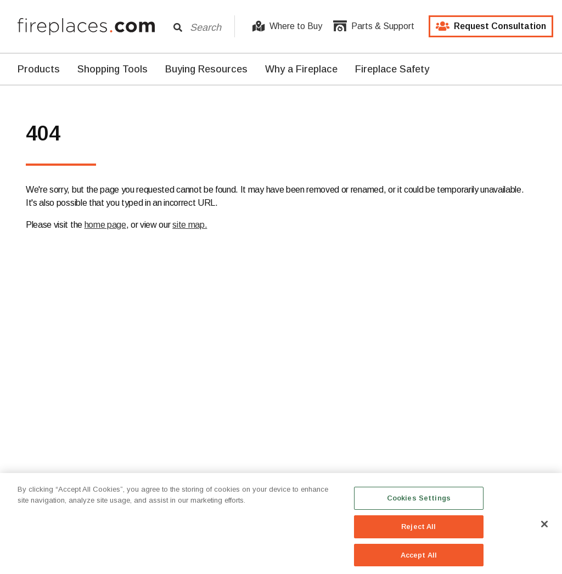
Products (39, 69)
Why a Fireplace (301, 69)
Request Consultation (491, 26)
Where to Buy (287, 26)
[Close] (544, 528)
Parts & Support (373, 26)
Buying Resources (206, 69)
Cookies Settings (419, 502)
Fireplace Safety (392, 69)
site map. (189, 224)
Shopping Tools (112, 69)
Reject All (418, 531)
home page (105, 224)
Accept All (419, 559)
